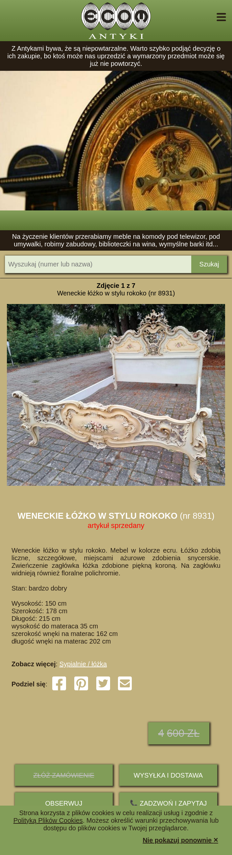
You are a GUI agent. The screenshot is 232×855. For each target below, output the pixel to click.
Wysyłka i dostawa (168, 775)
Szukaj (209, 264)
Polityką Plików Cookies (48, 820)
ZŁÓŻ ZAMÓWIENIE (63, 775)
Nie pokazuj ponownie (180, 839)
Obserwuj (63, 803)
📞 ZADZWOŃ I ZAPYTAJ (168, 803)
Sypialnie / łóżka (83, 664)
